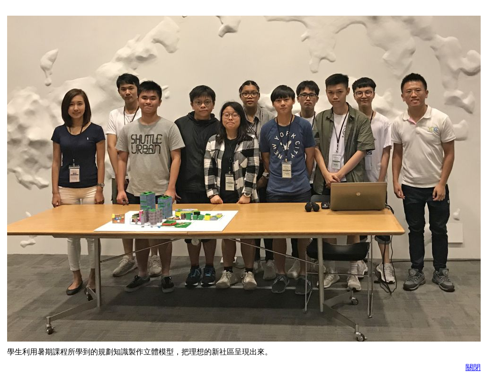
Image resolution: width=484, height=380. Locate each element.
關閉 (473, 367)
